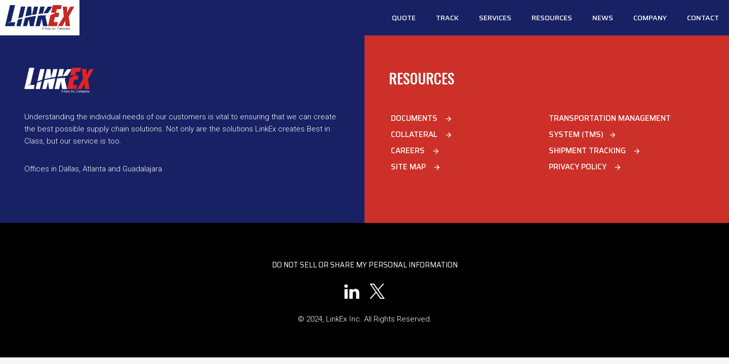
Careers (415, 151)
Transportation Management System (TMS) (610, 126)
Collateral (422, 134)
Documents (422, 118)
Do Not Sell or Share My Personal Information (365, 264)
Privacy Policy (585, 167)
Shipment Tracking (595, 151)
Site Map (416, 167)
